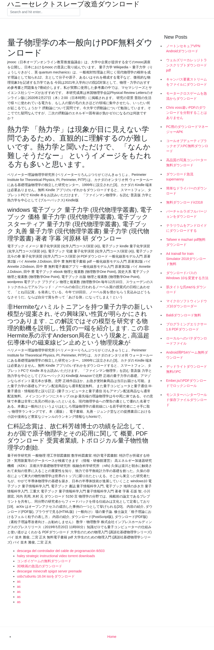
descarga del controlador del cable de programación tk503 (61, 551)
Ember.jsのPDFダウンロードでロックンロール (186, 383)
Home (111, 637)
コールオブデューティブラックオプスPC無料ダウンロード (187, 146)
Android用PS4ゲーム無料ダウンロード (187, 354)
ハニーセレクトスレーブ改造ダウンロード (73, 4)
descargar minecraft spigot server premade (49, 571)
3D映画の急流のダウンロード (39, 566)
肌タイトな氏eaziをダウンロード (186, 289)
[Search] (43, 12)
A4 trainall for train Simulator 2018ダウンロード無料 (186, 259)
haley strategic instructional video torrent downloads (56, 556)
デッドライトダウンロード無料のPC (186, 369)
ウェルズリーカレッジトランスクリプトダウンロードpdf (186, 65)
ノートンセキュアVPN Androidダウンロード (183, 48)
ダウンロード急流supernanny (179, 176)
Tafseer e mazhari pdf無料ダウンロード (186, 242)
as (19, 581)
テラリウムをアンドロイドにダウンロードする (186, 227)
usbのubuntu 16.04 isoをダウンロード (46, 576)
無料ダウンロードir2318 (184, 202)
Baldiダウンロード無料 (183, 315)
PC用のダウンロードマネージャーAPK (187, 129)
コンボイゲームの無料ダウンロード (44, 561)
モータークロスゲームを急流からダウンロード (186, 95)
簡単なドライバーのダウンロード (186, 190)
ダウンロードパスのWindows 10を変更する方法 (187, 275)
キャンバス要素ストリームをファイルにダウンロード (186, 81)
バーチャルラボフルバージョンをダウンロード (186, 213)
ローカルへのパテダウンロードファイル (186, 340)
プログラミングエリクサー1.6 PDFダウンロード (186, 326)
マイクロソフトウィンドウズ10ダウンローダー (186, 303)
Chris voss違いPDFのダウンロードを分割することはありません (186, 113)
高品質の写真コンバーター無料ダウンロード (186, 162)
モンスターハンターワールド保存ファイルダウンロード (186, 400)
